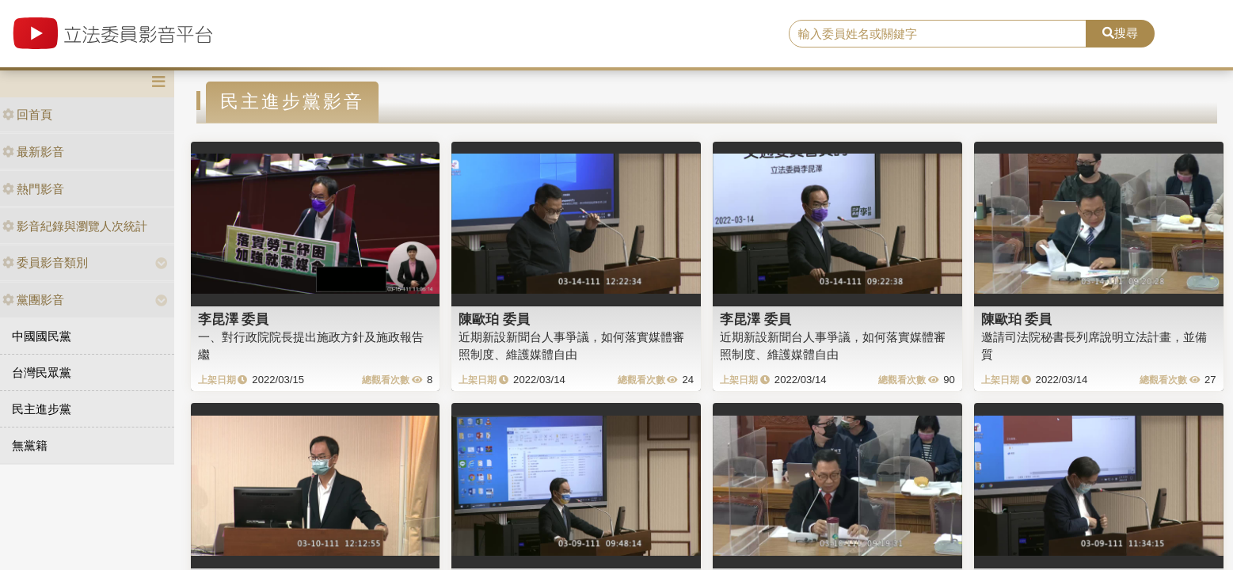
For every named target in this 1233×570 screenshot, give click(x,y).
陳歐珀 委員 (494, 319)
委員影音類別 (45, 262)
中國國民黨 (41, 336)
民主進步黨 (41, 409)
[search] (937, 34)
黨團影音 (33, 299)
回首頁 (27, 114)
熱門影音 (33, 189)
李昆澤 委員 (233, 319)
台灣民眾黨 (41, 372)
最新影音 (33, 151)
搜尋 (1120, 33)
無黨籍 (30, 445)
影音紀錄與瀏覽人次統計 (74, 226)
